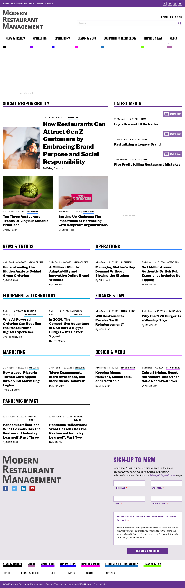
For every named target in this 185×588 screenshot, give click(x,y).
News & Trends (36, 262)
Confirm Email (159, 503)
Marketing (73, 117)
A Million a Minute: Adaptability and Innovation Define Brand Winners (69, 273)
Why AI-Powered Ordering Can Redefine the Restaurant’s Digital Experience (22, 325)
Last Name (157, 487)
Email (117, 503)
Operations (32, 211)
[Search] (179, 23)
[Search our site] (127, 23)
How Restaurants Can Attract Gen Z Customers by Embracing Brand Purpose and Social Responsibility (74, 142)
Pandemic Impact (32, 418)
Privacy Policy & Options (162, 475)
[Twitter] (170, 4)
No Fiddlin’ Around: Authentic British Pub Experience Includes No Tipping (161, 273)
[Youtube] (180, 4)
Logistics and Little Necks (136, 124)
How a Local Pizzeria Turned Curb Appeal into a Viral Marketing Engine (21, 379)
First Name (120, 487)
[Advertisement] (92, 71)
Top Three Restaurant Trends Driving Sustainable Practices (25, 221)
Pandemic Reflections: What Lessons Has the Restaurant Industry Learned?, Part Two (68, 431)
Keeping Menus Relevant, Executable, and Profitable (113, 377)
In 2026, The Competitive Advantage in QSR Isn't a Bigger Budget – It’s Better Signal (69, 327)
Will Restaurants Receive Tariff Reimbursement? (109, 320)
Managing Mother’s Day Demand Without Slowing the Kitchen (115, 271)
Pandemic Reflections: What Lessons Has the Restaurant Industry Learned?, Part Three (21, 431)
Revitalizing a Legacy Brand (137, 144)
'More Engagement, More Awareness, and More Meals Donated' (67, 377)
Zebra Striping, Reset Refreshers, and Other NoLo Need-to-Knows (160, 377)
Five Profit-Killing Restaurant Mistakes (147, 164)
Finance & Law (128, 311)
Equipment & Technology (30, 313)
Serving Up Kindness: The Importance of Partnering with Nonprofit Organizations (83, 221)
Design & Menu (128, 367)
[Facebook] (165, 4)
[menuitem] (6, 3)
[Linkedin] (175, 4)
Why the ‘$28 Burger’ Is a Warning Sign (161, 318)
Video (143, 119)
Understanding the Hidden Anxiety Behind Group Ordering (22, 271)
